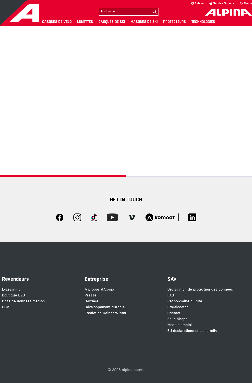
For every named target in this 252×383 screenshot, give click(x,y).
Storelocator (177, 307)
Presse (90, 295)
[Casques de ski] (112, 21)
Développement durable (105, 307)
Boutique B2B (13, 295)
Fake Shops (177, 319)
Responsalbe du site (184, 301)
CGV (5, 307)
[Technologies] (203, 21)
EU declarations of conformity (192, 330)
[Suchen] (154, 12)
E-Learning (11, 289)
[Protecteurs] (174, 21)
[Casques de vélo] (56, 21)
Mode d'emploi (179, 324)
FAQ (170, 295)
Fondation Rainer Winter (105, 313)
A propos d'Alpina (99, 289)
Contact (173, 313)
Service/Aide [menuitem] (220, 3)
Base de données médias (23, 301)
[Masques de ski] (144, 21)
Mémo (246, 3)
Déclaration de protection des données (200, 289)
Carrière (91, 301)
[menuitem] (244, 3)
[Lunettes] (85, 21)
